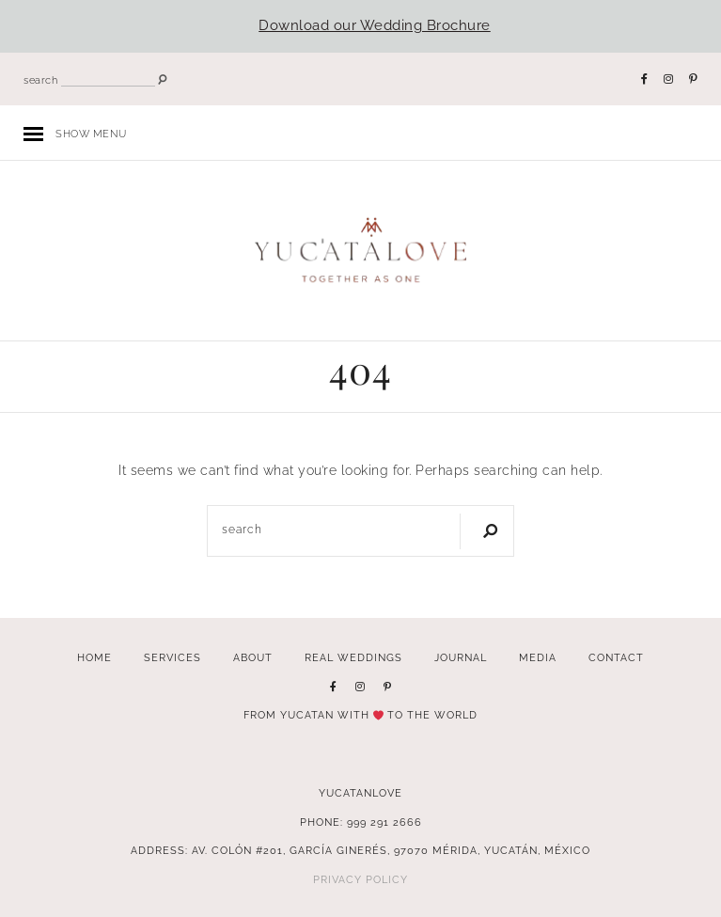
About (253, 657)
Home (94, 657)
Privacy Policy (360, 879)
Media (537, 657)
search (40, 80)
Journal (460, 657)
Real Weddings (353, 657)
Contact (616, 657)
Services (172, 657)
